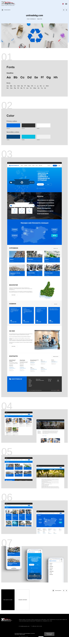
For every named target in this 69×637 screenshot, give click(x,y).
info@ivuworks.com (25, 626)
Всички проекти (5, 9)
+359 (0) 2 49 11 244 (37, 626)
